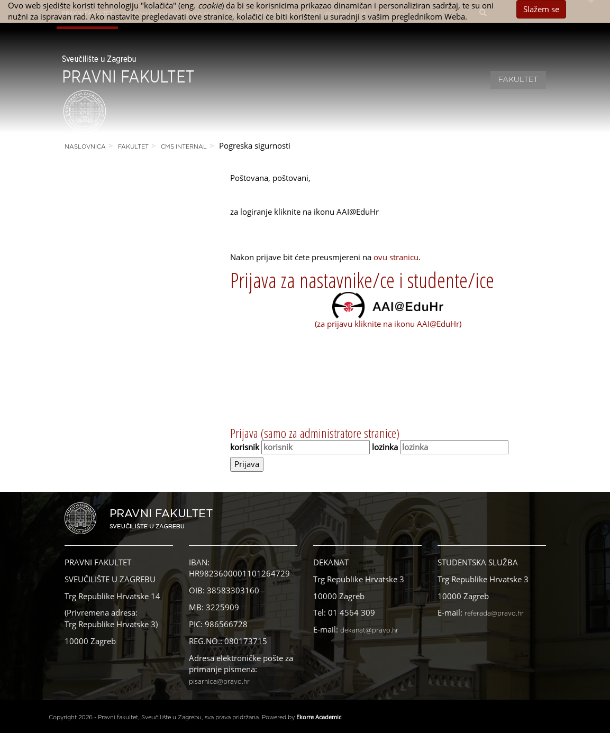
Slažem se (541, 9)
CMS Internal (184, 147)
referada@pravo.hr (494, 613)
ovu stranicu (396, 257)
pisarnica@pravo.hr (219, 682)
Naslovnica (85, 147)
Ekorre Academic (318, 717)
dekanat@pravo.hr (369, 630)
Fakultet (518, 80)
